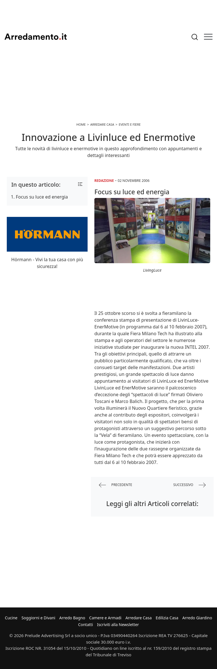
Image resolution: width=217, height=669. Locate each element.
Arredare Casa (138, 617)
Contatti (85, 624)
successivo (189, 485)
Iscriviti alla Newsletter (118, 624)
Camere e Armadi (105, 617)
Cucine (11, 617)
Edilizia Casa (167, 617)
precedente (115, 485)
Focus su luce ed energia (42, 197)
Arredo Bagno (72, 617)
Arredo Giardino (197, 617)
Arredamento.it (36, 36)
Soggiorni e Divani (38, 617)
